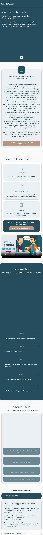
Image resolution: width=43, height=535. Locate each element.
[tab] (21, 496)
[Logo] (9, 3)
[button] (41, 3)
